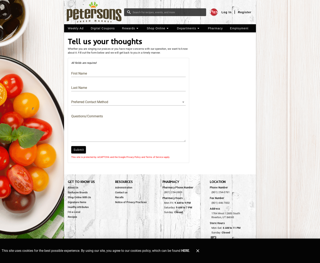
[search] (168, 12)
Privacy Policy (133, 157)
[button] (130, 28)
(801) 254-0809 (173, 192)
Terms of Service (154, 157)
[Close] (197, 250)
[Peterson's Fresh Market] (95, 12)
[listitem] (73, 187)
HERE (185, 251)
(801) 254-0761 (220, 192)
